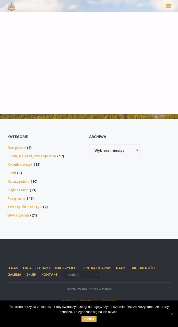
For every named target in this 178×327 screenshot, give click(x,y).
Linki (11, 172)
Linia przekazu (36, 268)
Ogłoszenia (18, 189)
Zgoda (89, 319)
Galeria (14, 274)
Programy (16, 198)
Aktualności (143, 268)
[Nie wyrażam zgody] (171, 313)
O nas (12, 268)
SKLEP (31, 274)
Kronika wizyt (20, 164)
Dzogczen (16, 147)
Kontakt (49, 274)
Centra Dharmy (96, 268)
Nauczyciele (18, 181)
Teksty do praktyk (24, 206)
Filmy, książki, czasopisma (31, 156)
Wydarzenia (18, 215)
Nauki (121, 268)
